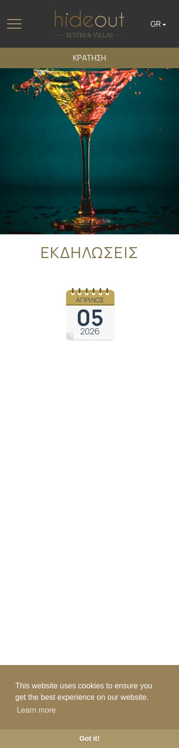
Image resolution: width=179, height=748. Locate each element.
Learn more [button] (36, 710)
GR (158, 24)
